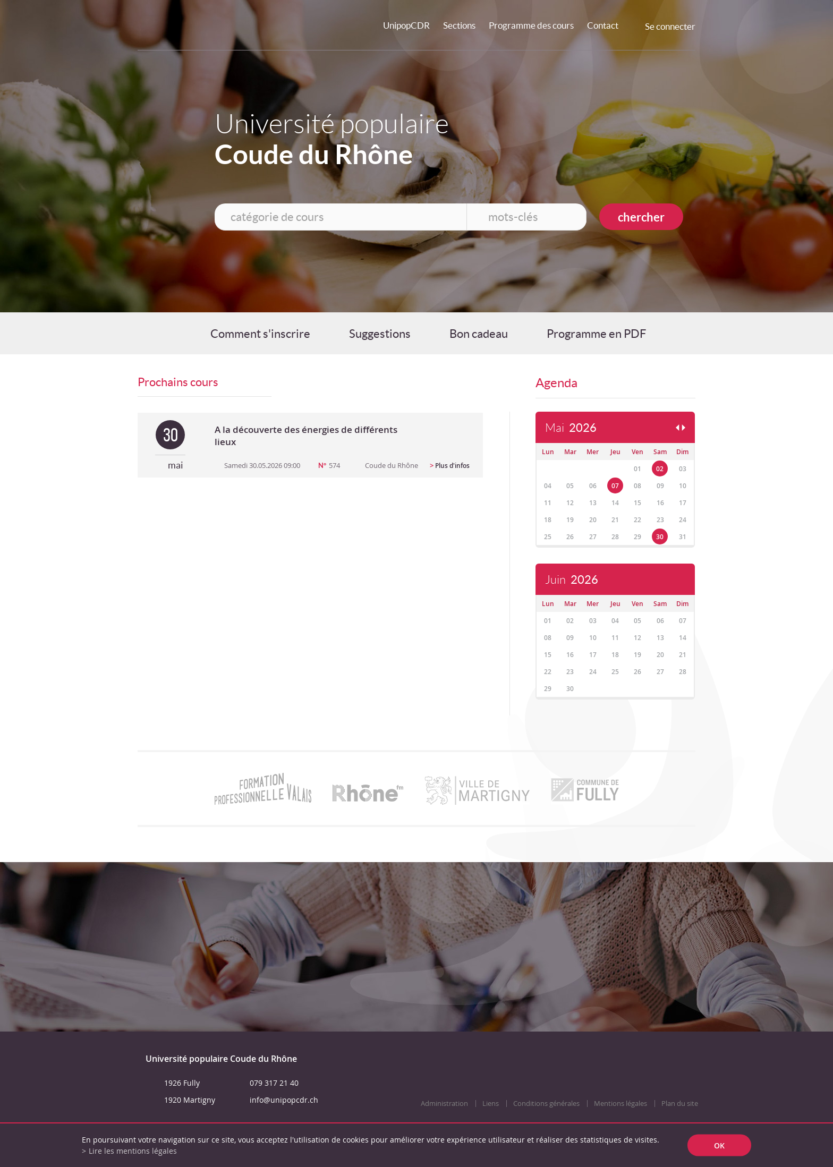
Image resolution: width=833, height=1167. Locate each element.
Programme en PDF (596, 333)
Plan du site (679, 1103)
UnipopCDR (406, 25)
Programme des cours (531, 25)
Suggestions (380, 333)
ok (719, 1145)
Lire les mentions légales (133, 1151)
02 (660, 468)
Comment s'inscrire (260, 333)
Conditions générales (546, 1103)
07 (615, 485)
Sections (459, 25)
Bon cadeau (478, 333)
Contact (602, 25)
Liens (490, 1103)
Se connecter (670, 26)
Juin (571, 579)
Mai (571, 428)
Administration (444, 1103)
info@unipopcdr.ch (284, 1100)
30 (660, 536)
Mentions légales (620, 1103)
